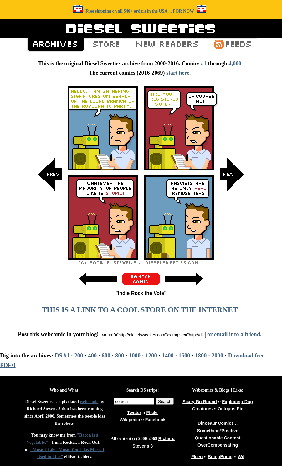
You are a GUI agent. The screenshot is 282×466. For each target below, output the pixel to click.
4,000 (234, 63)
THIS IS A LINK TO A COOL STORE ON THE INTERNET (140, 310)
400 (92, 355)
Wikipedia (130, 419)
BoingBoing (220, 456)
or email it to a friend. (234, 334)
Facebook (155, 419)
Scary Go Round (199, 401)
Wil (241, 456)
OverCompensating (217, 445)
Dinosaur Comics (216, 423)
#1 (204, 63)
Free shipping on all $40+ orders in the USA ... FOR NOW (140, 11)
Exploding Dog (237, 401)
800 (119, 355)
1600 (184, 355)
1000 (135, 355)
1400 (167, 355)
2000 (217, 355)
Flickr (152, 412)
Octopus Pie (231, 408)
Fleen (197, 456)
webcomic (89, 401)
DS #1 (62, 355)
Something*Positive (217, 430)
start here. (178, 73)
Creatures (202, 408)
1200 (151, 355)
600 (106, 355)
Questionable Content (217, 437)
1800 (201, 355)
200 (78, 355)
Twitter (134, 412)
